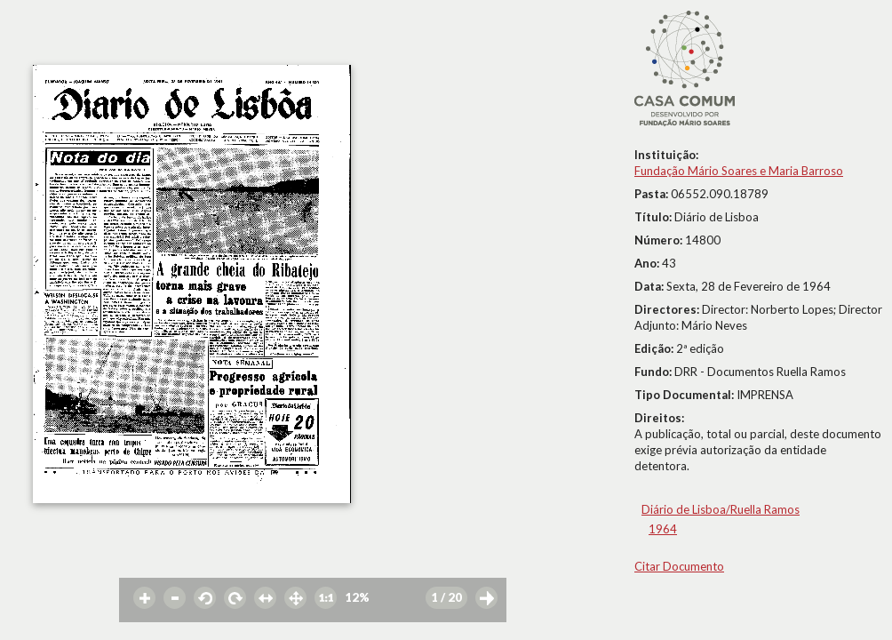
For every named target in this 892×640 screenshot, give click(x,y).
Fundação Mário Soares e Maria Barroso (738, 171)
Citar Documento (679, 566)
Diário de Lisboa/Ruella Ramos (720, 509)
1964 (663, 529)
